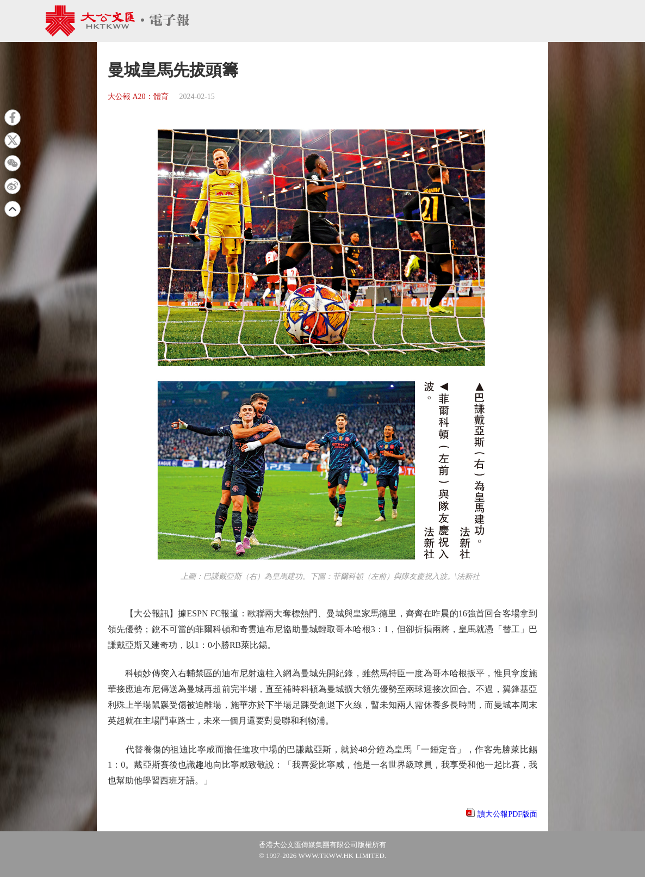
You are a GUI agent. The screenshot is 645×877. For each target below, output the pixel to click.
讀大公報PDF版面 (507, 814)
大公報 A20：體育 (138, 96)
